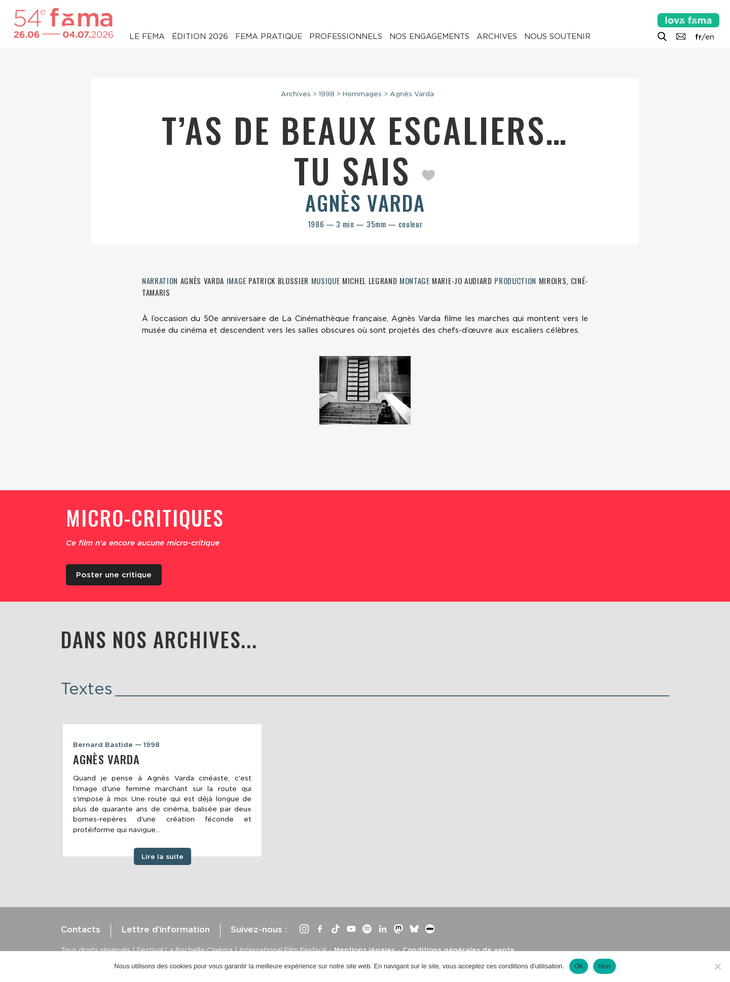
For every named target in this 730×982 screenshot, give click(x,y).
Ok (578, 966)
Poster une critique (114, 574)
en (709, 37)
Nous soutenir (557, 36)
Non (604, 966)
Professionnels (345, 36)
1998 (327, 94)
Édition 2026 (200, 36)
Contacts (80, 929)
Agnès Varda (412, 94)
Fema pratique (268, 36)
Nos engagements (429, 36)
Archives (497, 36)
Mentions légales (364, 950)
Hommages (362, 94)
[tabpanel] (162, 790)
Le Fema (147, 36)
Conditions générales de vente (459, 950)
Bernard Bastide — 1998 (116, 744)
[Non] (717, 966)
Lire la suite (162, 856)
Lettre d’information (165, 929)
